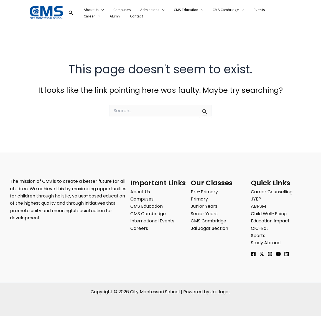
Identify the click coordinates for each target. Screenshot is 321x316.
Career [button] (272, 10)
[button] (70, 13)
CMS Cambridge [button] (220, 10)
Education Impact (270, 221)
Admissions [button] (148, 10)
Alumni (88, 16)
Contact (107, 16)
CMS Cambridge (148, 213)
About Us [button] (93, 10)
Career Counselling (271, 192)
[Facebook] (253, 253)
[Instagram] (270, 253)
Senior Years (204, 213)
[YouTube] (278, 253)
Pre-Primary (204, 192)
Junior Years (204, 206)
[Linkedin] (286, 253)
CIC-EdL (259, 228)
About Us (140, 192)
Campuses (119, 10)
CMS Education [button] (182, 10)
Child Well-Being (269, 213)
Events (250, 10)
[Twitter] (261, 253)
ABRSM (258, 206)
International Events (152, 221)
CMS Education (146, 206)
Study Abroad (266, 243)
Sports (258, 235)
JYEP (256, 199)
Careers (139, 228)
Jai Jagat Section (209, 228)
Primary (199, 199)
